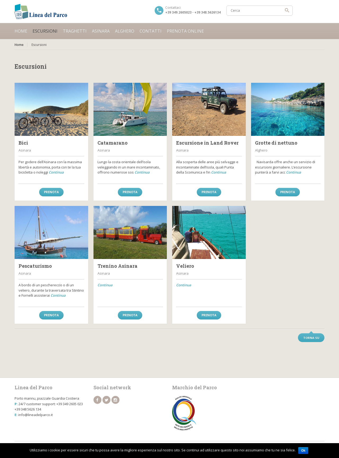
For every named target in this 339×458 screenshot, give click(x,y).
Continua (56, 172)
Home (21, 31)
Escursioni (45, 31)
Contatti (151, 31)
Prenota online (185, 31)
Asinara (101, 31)
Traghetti (75, 31)
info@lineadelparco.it (35, 414)
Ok (303, 450)
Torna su (311, 338)
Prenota (51, 192)
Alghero (124, 31)
